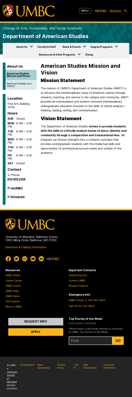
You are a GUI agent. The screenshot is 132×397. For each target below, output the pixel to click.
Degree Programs (102, 46)
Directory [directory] (115, 10)
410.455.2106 (16, 179)
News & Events (72, 46)
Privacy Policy (61, 366)
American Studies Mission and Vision (18, 74)
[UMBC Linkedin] (41, 259)
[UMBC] (28, 11)
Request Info (35, 321)
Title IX (76, 366)
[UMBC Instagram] (25, 259)
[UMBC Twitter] (16, 259)
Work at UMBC (14, 306)
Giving (89, 54)
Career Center (14, 280)
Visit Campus (13, 301)
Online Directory (78, 275)
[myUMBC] (101, 11)
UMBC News (13, 296)
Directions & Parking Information (25, 247)
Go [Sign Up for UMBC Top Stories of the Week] (118, 341)
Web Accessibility (90, 366)
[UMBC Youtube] (33, 259)
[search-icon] (125, 11)
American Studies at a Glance (19, 84)
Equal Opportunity (43, 366)
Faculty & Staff (46, 46)
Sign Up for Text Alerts (82, 305)
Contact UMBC (77, 280)
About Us (22, 46)
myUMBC (17, 189)
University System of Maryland (12, 377)
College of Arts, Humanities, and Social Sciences (42, 28)
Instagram (18, 198)
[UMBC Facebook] (8, 259)
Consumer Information (109, 366)
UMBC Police (76, 300)
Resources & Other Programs (57, 54)
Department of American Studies (46, 36)
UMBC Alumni (13, 275)
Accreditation (27, 365)
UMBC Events (13, 285)
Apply (85, 10)
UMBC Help (12, 290)
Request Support (78, 285)
